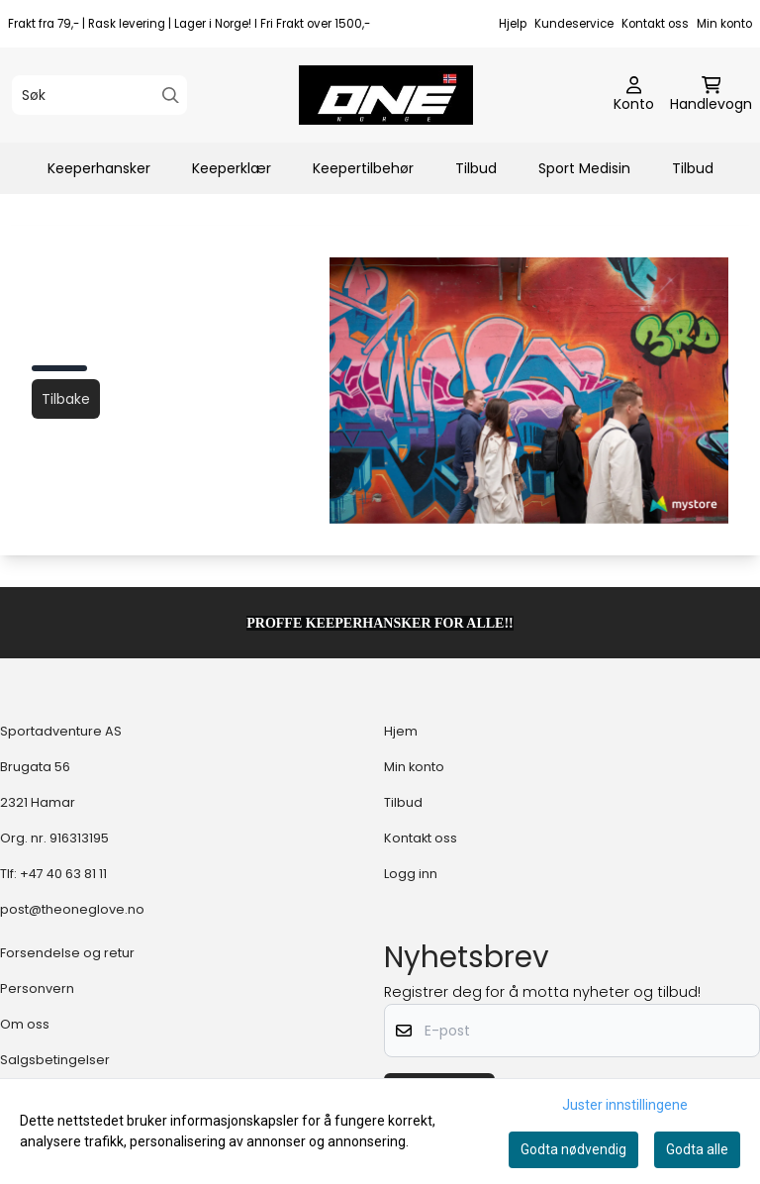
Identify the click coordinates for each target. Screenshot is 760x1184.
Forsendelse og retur (67, 952)
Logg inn (410, 873)
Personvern (37, 988)
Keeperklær (231, 168)
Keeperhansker (99, 168)
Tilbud (476, 168)
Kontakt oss (655, 24)
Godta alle (697, 1149)
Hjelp (512, 24)
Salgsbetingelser (55, 1059)
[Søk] (99, 95)
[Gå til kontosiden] (634, 95)
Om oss (24, 1024)
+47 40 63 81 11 (63, 873)
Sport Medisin (584, 168)
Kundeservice (574, 24)
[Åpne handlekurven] (711, 95)
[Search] (170, 95)
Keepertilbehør (363, 168)
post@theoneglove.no (72, 909)
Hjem (401, 731)
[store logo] (386, 95)
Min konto (724, 24)
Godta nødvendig (573, 1149)
